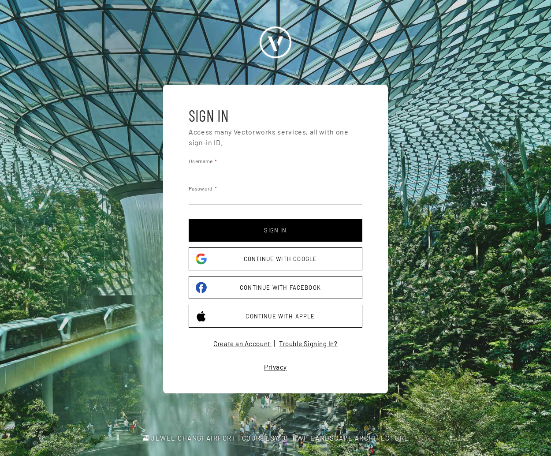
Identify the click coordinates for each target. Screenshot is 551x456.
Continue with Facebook (258, 287)
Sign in (275, 230)
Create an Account (242, 344)
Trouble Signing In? (308, 344)
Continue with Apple (255, 316)
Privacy (275, 367)
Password (200, 188)
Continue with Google (256, 259)
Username (200, 161)
